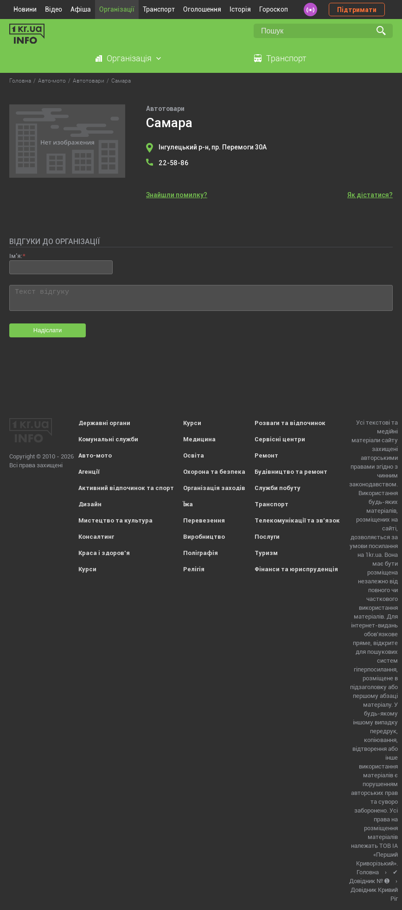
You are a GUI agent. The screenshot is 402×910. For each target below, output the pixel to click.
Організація (129, 58)
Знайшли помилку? (176, 195)
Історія (240, 9)
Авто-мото (95, 455)
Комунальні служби (108, 439)
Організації (116, 9)
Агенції (88, 471)
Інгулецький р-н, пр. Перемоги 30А (213, 147)
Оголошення (202, 9)
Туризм (266, 552)
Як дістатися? (370, 195)
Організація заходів (214, 487)
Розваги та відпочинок (290, 423)
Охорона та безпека (214, 471)
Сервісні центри (280, 439)
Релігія (193, 569)
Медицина (199, 439)
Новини (25, 9)
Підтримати (356, 9)
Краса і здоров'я (104, 552)
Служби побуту (277, 487)
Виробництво (204, 536)
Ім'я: (15, 255)
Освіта (193, 455)
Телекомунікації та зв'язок (297, 520)
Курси (87, 569)
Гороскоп (273, 9)
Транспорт (159, 9)
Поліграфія (200, 552)
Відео (53, 9)
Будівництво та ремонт (291, 471)
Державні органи (104, 423)
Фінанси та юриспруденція (296, 569)
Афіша (80, 9)
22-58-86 (173, 163)
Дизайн (90, 504)
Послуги (267, 536)
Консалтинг (96, 536)
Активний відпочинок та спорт (126, 487)
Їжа (188, 504)
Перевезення (204, 520)
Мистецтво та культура (115, 520)
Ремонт (266, 455)
